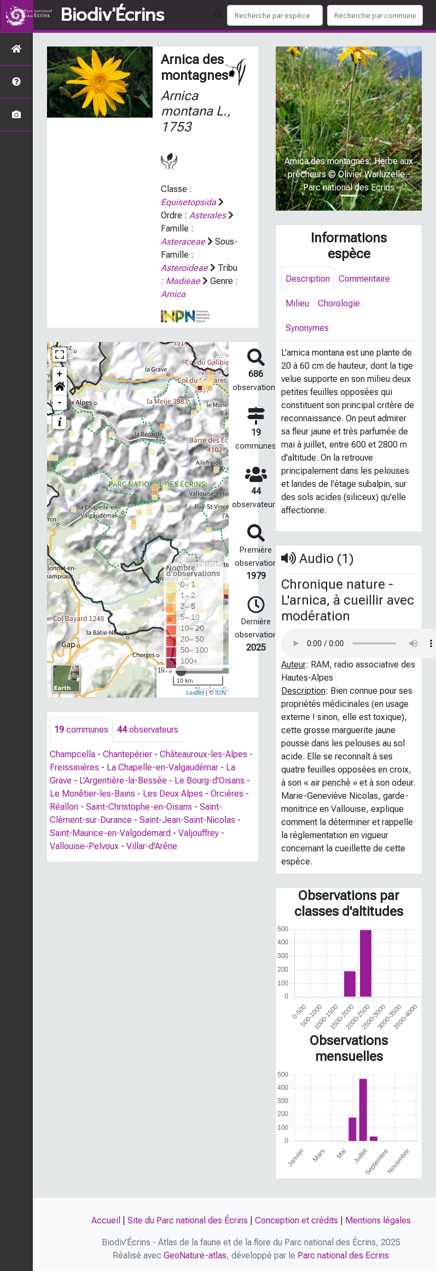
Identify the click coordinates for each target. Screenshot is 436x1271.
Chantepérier (127, 754)
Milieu (297, 303)
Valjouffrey (198, 833)
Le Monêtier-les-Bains (92, 793)
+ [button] (60, 374)
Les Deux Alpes (173, 793)
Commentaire (364, 279)
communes (81, 729)
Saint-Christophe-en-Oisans (139, 807)
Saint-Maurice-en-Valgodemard (110, 833)
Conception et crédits (296, 1220)
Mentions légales (378, 1220)
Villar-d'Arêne (151, 846)
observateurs (147, 729)
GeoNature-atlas (195, 1255)
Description (308, 279)
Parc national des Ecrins (343, 1255)
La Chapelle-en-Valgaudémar (162, 767)
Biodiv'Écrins (112, 15)
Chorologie (339, 303)
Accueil (105, 1220)
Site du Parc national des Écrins (187, 1220)
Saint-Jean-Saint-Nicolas (187, 820)
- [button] (60, 402)
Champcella (72, 754)
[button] (60, 388)
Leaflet (195, 692)
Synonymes (307, 328)
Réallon (64, 807)
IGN (220, 692)
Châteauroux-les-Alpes (203, 754)
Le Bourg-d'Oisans (210, 780)
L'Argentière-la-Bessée (123, 780)
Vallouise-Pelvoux (84, 846)
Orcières (227, 793)
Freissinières (74, 767)
